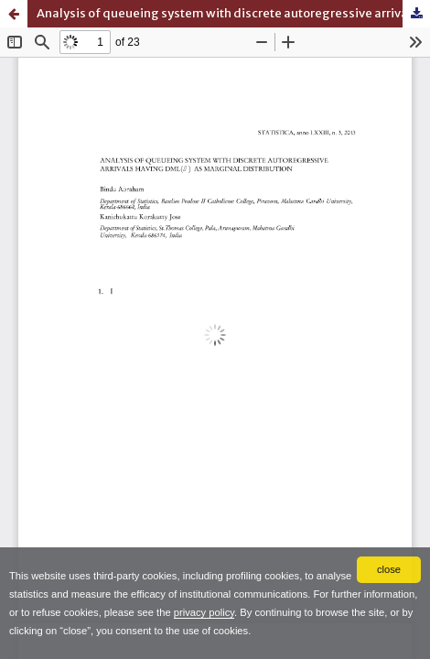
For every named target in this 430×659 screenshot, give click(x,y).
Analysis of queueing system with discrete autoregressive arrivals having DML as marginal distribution (233, 13)
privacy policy (204, 612)
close (389, 569)
